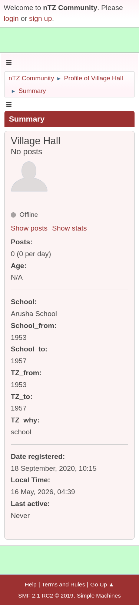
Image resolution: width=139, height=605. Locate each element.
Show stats (69, 228)
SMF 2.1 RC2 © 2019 (45, 595)
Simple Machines (99, 595)
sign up (40, 18)
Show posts (29, 228)
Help (31, 584)
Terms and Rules (63, 584)
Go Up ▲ (102, 584)
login (11, 18)
